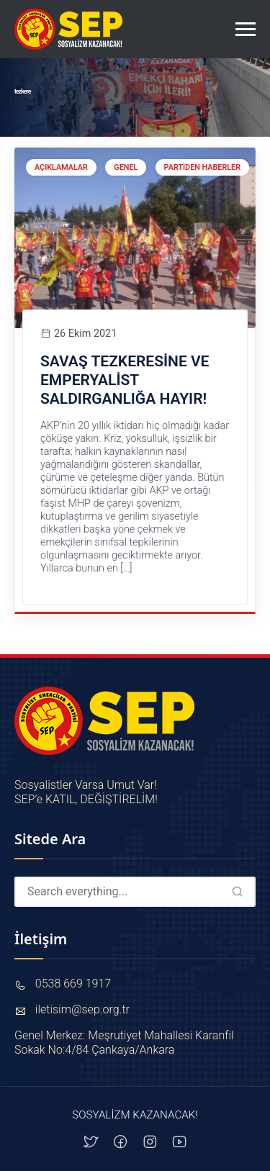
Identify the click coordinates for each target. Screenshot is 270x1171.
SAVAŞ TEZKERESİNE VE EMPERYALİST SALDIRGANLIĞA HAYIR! (124, 380)
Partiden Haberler (202, 167)
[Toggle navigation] (245, 29)
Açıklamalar (61, 167)
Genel (126, 167)
